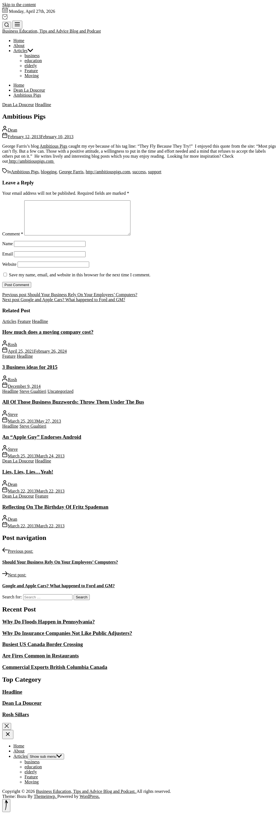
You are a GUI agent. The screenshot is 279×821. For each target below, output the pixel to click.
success (139, 171)
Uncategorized (60, 398)
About (19, 45)
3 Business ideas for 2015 (29, 374)
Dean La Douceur (18, 104)
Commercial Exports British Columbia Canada (54, 674)
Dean (12, 130)
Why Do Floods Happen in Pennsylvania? (48, 628)
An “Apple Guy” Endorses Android (41, 444)
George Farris (71, 171)
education (33, 60)
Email (7, 260)
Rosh (12, 351)
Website (9, 271)
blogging (49, 171)
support (154, 171)
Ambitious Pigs (53, 146)
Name (7, 250)
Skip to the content (19, 4)
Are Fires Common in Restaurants (40, 662)
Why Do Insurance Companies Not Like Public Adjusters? (67, 640)
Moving (32, 75)
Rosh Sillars (15, 721)
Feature (31, 70)
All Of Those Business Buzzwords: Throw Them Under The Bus (73, 408)
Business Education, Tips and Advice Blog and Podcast (51, 31)
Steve (13, 421)
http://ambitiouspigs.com (31, 161)
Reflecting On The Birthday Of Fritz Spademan (55, 514)
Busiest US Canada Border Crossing (42, 651)
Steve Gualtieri (33, 398)
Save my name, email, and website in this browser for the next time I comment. (80, 281)
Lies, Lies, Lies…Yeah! (27, 478)
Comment (12, 240)
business (32, 55)
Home (18, 40)
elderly (31, 65)
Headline (43, 104)
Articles (23, 50)
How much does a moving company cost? (47, 339)
